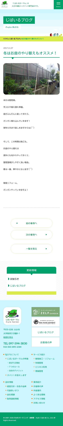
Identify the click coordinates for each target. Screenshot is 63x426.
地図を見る (8, 337)
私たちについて (12, 355)
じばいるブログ (14, 39)
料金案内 (37, 390)
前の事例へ (31, 223)
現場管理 (39, 371)
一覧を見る (31, 248)
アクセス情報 (39, 399)
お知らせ (14, 279)
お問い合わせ (39, 403)
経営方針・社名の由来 (16, 386)
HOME (5, 39)
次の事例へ (31, 234)
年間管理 (39, 363)
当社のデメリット (16, 371)
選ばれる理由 (14, 363)
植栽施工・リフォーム (45, 359)
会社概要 (11, 395)
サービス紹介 (39, 355)
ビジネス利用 (41, 367)
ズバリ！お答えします (16, 375)
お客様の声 (38, 386)
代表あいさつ (13, 390)
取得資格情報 (13, 399)
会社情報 (9, 382)
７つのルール (14, 367)
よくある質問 (39, 395)
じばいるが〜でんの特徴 (17, 359)
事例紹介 (37, 382)
